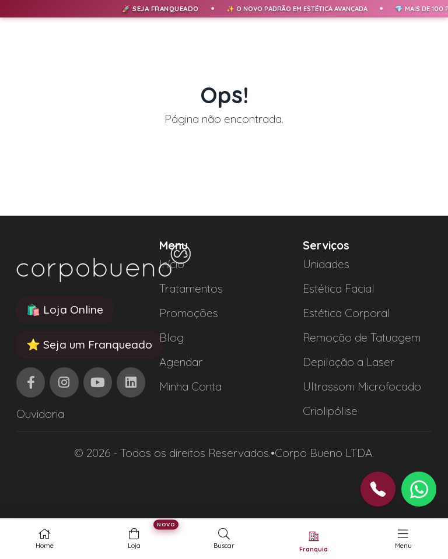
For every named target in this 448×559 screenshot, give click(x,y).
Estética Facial (338, 289)
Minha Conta (190, 386)
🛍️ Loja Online (64, 310)
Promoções (188, 313)
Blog (171, 337)
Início (171, 264)
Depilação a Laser (348, 362)
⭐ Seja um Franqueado (89, 344)
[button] (418, 489)
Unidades (326, 264)
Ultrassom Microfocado (362, 386)
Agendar (180, 362)
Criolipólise (330, 411)
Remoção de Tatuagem (362, 337)
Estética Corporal (346, 313)
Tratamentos (191, 289)
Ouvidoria (40, 414)
